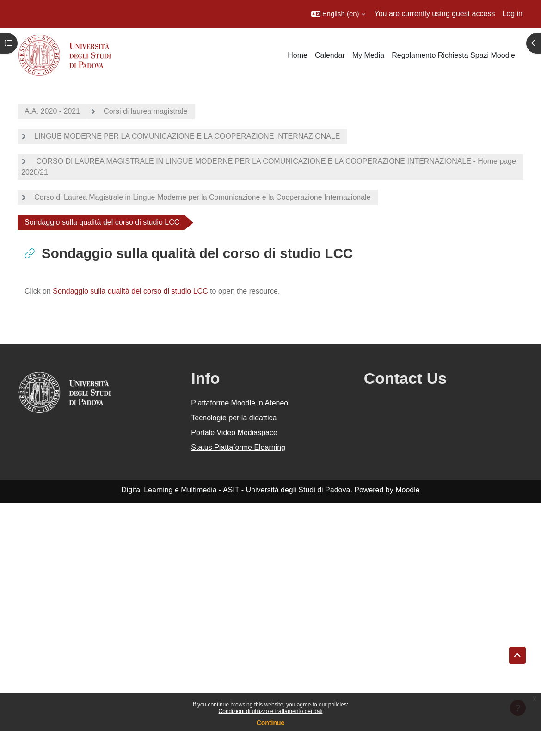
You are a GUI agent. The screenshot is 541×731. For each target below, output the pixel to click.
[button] (338, 14)
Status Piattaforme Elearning (238, 447)
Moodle (407, 490)
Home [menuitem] (297, 55)
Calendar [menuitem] (330, 55)
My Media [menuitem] (368, 55)
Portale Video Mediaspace (234, 432)
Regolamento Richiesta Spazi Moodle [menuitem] (453, 55)
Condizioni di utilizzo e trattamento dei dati (271, 711)
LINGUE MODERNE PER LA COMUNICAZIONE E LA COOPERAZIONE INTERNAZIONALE (187, 136)
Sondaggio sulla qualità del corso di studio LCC (130, 291)
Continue (271, 722)
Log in (512, 14)
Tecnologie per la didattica (234, 418)
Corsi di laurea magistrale (145, 111)
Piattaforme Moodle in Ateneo (239, 403)
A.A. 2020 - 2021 (52, 111)
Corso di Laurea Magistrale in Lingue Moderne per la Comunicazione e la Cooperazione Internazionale (202, 197)
